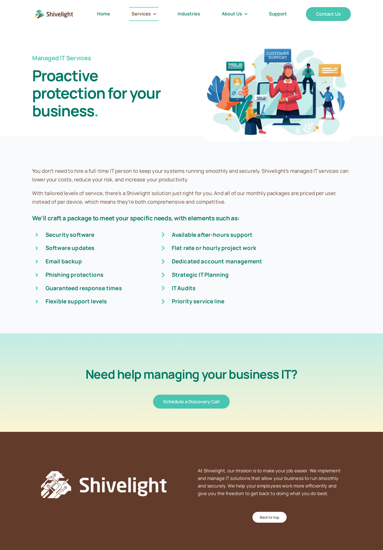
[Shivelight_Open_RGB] (54, 9)
